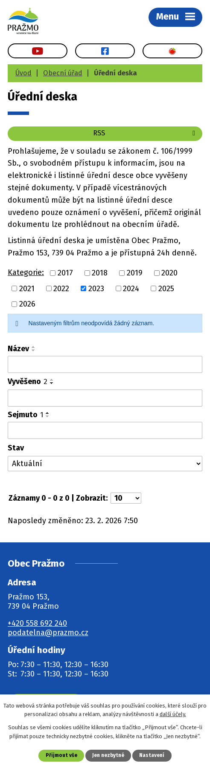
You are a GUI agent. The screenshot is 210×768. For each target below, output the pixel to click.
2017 (65, 273)
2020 (169, 273)
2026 (27, 304)
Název (18, 348)
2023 (96, 288)
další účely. (173, 714)
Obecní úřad (62, 73)
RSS (145, 133)
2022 (61, 288)
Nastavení (151, 755)
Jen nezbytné (108, 755)
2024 (131, 288)
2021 (27, 288)
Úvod (23, 73)
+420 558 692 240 (37, 623)
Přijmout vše (61, 755)
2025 (166, 288)
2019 (135, 273)
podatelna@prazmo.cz (48, 632)
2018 (100, 273)
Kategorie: (26, 272)
